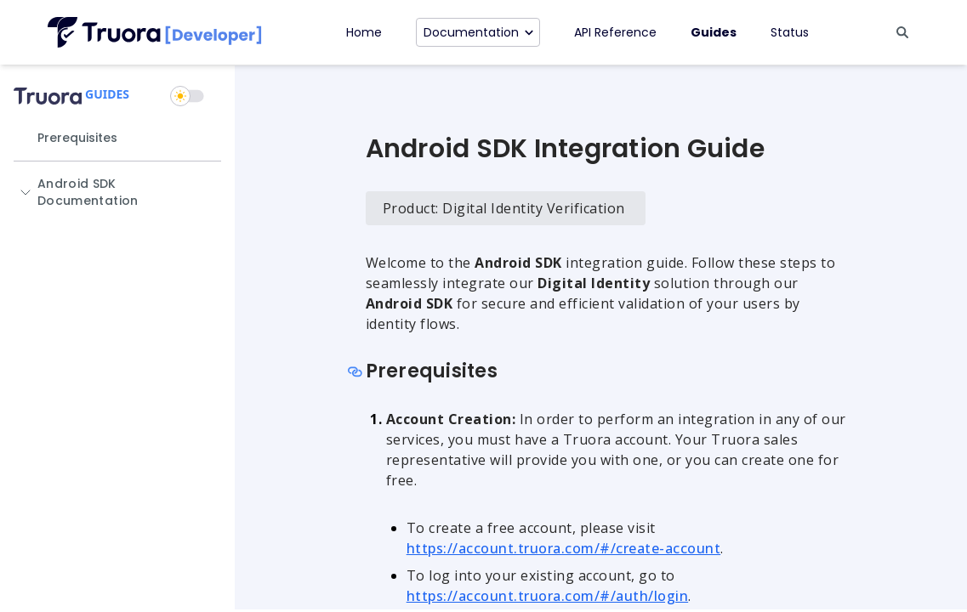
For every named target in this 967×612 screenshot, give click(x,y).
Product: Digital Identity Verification (504, 208)
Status (790, 32)
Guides (714, 32)
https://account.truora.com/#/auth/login (548, 595)
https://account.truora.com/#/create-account (564, 548)
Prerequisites (77, 137)
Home (364, 32)
